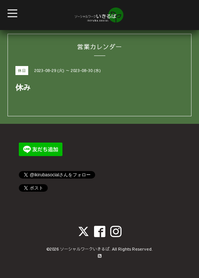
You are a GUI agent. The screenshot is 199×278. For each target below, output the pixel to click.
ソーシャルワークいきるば (84, 249)
